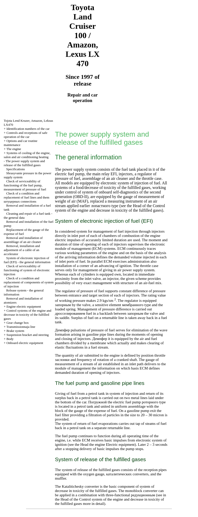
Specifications (15, 169)
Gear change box (17, 323)
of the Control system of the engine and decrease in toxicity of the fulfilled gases (110, 208)
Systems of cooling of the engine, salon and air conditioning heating (27, 155)
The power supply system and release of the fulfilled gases (24, 163)
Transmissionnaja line (20, 327)
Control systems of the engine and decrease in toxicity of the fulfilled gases (27, 315)
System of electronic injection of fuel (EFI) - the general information (27, 260)
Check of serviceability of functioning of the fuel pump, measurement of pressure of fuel (25, 185)
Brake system (15, 331)
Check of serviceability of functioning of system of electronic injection (27, 270)
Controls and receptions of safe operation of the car (25, 135)
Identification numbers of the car (27, 129)
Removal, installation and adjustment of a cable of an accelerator (22, 250)
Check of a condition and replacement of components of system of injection (29, 282)
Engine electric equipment (23, 306)
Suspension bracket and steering (27, 335)
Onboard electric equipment (24, 343)
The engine (13, 149)
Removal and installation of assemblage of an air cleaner (23, 240)
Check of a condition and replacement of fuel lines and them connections (26, 197)
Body (9, 339)
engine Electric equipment (115, 444)
